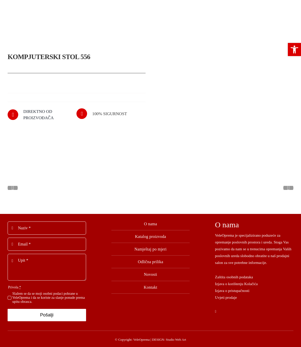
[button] (294, 49)
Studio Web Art (176, 338)
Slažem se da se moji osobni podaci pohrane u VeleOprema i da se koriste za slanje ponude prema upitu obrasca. (48, 296)
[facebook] (215, 310)
